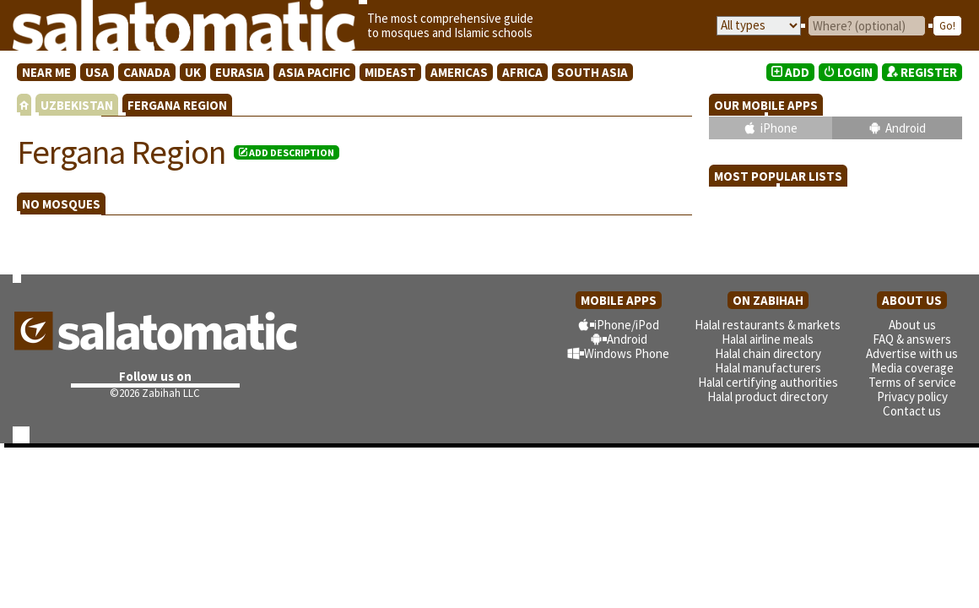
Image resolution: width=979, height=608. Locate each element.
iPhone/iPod (626, 325)
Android (905, 128)
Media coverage (912, 368)
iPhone (779, 128)
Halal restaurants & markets (768, 325)
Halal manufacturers (768, 368)
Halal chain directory (768, 353)
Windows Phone (626, 353)
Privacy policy (912, 396)
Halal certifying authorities (768, 382)
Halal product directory (767, 396)
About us (912, 325)
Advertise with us (912, 353)
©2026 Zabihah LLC (155, 393)
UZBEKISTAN (77, 105)
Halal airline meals (768, 339)
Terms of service (912, 382)
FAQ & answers (912, 339)
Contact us (912, 411)
